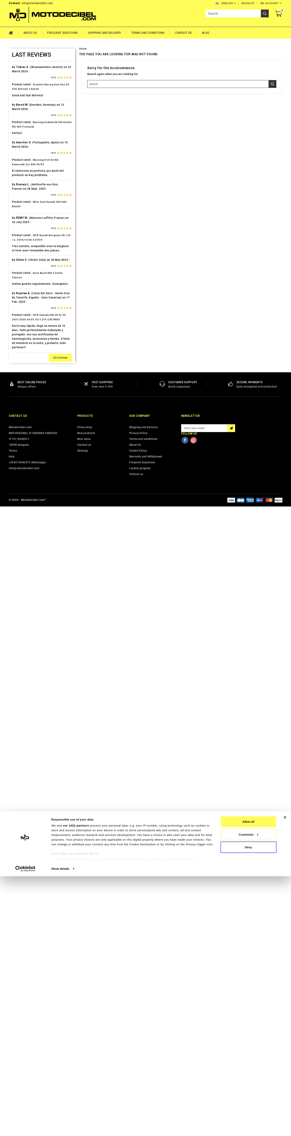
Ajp (11, 81)
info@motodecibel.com (37, 3)
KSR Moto (15, 368)
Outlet (13, 484)
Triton (13, 621)
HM (11, 293)
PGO (12, 498)
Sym (12, 600)
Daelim (13, 204)
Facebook (185, 1070)
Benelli (13, 128)
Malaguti (15, 422)
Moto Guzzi (17, 450)
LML (12, 402)
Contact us (18, 1045)
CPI (11, 197)
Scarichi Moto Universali (26, 552)
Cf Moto (14, 190)
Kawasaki (15, 347)
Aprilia (13, 87)
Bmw (12, 142)
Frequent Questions (62, 32)
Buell (12, 156)
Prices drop (84, 1057)
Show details (60, 1128)
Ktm (11, 375)
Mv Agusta (16, 463)
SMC (12, 566)
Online (13, 477)
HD (11, 286)
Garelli (13, 258)
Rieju (12, 539)
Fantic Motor (18, 252)
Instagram (194, 1070)
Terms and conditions (148, 32)
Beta (12, 135)
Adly (12, 60)
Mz (11, 470)
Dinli (12, 224)
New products (86, 1063)
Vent (12, 648)
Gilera (13, 272)
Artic (12, 94)
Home (13, 33)
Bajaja (13, 108)
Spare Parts (17, 573)
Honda (13, 299)
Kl (10, 361)
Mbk (12, 429)
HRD (12, 306)
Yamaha (14, 662)
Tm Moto (15, 614)
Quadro (14, 532)
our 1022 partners (76, 1085)
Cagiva (13, 169)
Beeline (14, 122)
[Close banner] (285, 1077)
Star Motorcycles (21, 580)
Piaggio (14, 504)
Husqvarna (16, 320)
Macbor (14, 416)
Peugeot (15, 491)
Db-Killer (15, 211)
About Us (30, 32)
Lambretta (16, 388)
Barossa (14, 115)
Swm (12, 593)
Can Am (14, 176)
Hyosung (15, 327)
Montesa (15, 443)
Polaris (14, 511)
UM (11, 641)
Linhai (13, 395)
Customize (248, 1094)
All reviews (60, 987)
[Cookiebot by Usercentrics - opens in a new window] (25, 1128)
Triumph (15, 628)
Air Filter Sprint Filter (23, 74)
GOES (12, 279)
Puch (12, 518)
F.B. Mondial (17, 245)
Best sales (84, 1068)
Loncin (13, 409)
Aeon (12, 67)
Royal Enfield (18, 545)
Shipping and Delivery (104, 32)
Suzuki (13, 587)
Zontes (14, 669)
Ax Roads (15, 101)
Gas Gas (14, 265)
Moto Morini (17, 457)
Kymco (13, 381)
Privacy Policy (138, 1063)
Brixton (14, 149)
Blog (206, 32)
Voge (12, 655)
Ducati (13, 231)
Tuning (13, 634)
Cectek (13, 183)
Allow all (248, 1081)
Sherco (14, 559)
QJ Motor (15, 525)
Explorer (14, 238)
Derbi (12, 217)
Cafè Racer (16, 163)
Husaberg (15, 313)
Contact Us (183, 32)
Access (14, 53)
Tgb (11, 607)
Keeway (14, 354)
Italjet (13, 340)
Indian (13, 334)
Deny (248, 1106)
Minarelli (15, 436)
